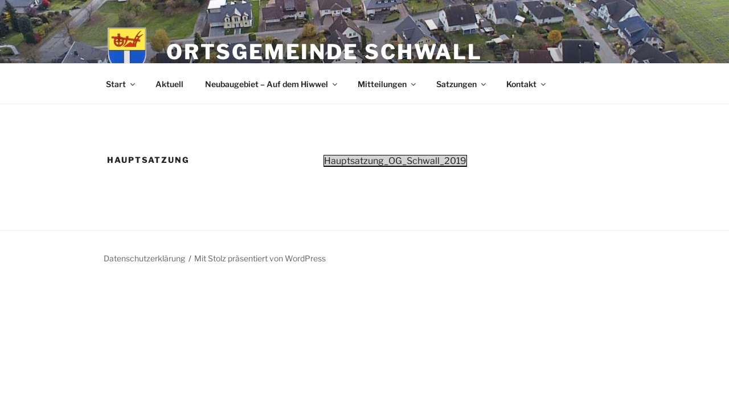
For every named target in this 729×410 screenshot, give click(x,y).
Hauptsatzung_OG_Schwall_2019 (395, 160)
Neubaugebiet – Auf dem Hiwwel (272, 84)
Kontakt (526, 84)
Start (121, 84)
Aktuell (169, 84)
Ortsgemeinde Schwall (324, 51)
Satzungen (462, 84)
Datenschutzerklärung (144, 258)
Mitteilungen (387, 84)
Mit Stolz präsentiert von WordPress (260, 258)
